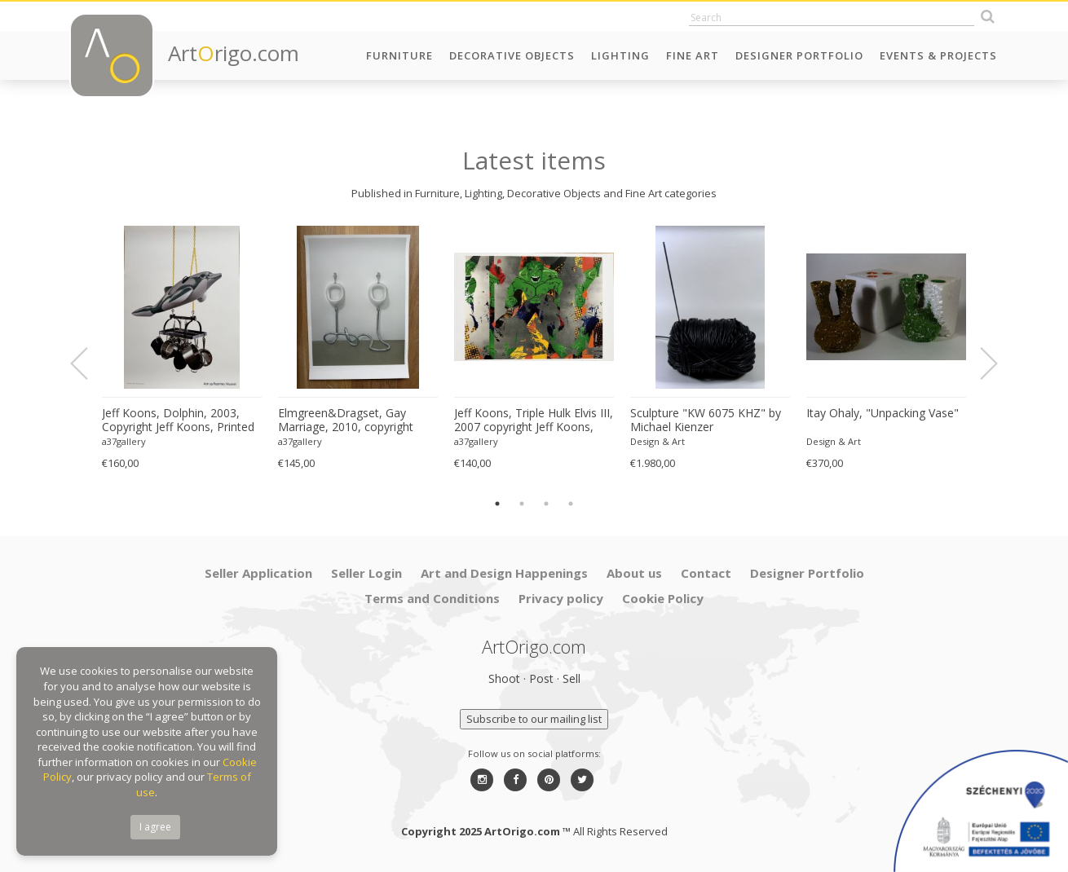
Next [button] (979, 363)
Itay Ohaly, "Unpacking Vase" (882, 413)
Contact (706, 573)
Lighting (620, 55)
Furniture (399, 55)
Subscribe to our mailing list (534, 718)
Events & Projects (938, 55)
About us (634, 573)
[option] (182, 348)
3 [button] (546, 503)
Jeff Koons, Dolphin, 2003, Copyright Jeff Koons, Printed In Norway (178, 420)
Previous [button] (89, 363)
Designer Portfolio (799, 55)
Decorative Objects (512, 55)
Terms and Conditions (432, 598)
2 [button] (522, 503)
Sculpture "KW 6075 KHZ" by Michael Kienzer (705, 420)
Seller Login (366, 573)
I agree (155, 827)
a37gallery (124, 441)
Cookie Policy (663, 598)
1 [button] (497, 503)
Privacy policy (561, 598)
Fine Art (692, 55)
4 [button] (571, 503)
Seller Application (258, 573)
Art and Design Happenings (504, 573)
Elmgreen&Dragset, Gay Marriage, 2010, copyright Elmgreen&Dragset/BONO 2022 (348, 420)
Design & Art (657, 441)
